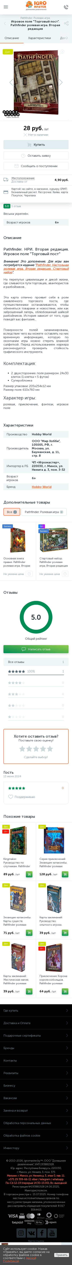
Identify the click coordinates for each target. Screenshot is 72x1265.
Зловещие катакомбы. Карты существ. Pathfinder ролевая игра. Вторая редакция (17, 923)
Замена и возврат (36, 1110)
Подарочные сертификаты (36, 1035)
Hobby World (41, 487)
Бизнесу (36, 1085)
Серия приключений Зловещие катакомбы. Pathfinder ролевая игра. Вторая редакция (54, 864)
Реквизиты (36, 1073)
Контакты (36, 1060)
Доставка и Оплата (36, 1023)
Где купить (36, 1010)
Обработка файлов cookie (36, 1135)
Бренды (36, 1048)
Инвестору (36, 1148)
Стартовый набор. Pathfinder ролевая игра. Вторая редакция (54, 562)
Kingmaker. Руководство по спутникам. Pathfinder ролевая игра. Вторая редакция (16, 866)
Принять (62, 1255)
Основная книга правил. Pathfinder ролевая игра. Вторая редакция (16, 564)
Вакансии (36, 1098)
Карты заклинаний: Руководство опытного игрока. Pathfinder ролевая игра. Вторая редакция (54, 925)
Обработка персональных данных (36, 1123)
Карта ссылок (36, 1241)
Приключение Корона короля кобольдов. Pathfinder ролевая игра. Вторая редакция (54, 981)
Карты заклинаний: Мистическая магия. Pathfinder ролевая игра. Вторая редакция (17, 981)
